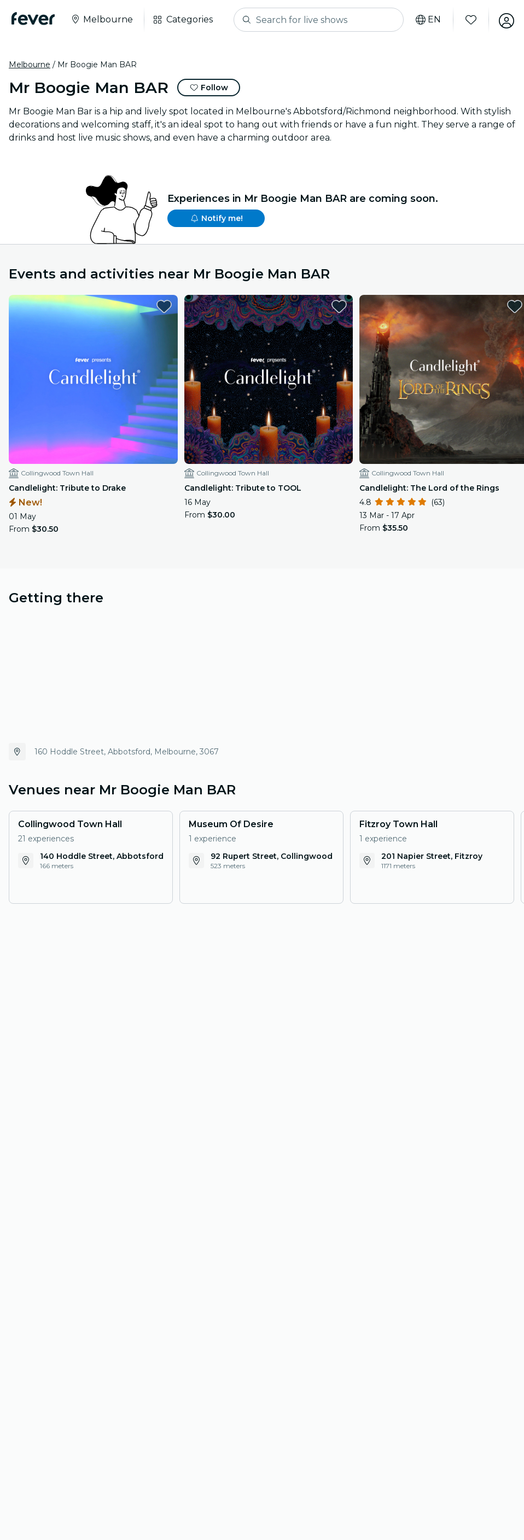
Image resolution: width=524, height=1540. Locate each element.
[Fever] (34, 18)
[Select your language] (425, 19)
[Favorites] (467, 19)
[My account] (503, 19)
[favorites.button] (155, 306)
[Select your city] (103, 20)
